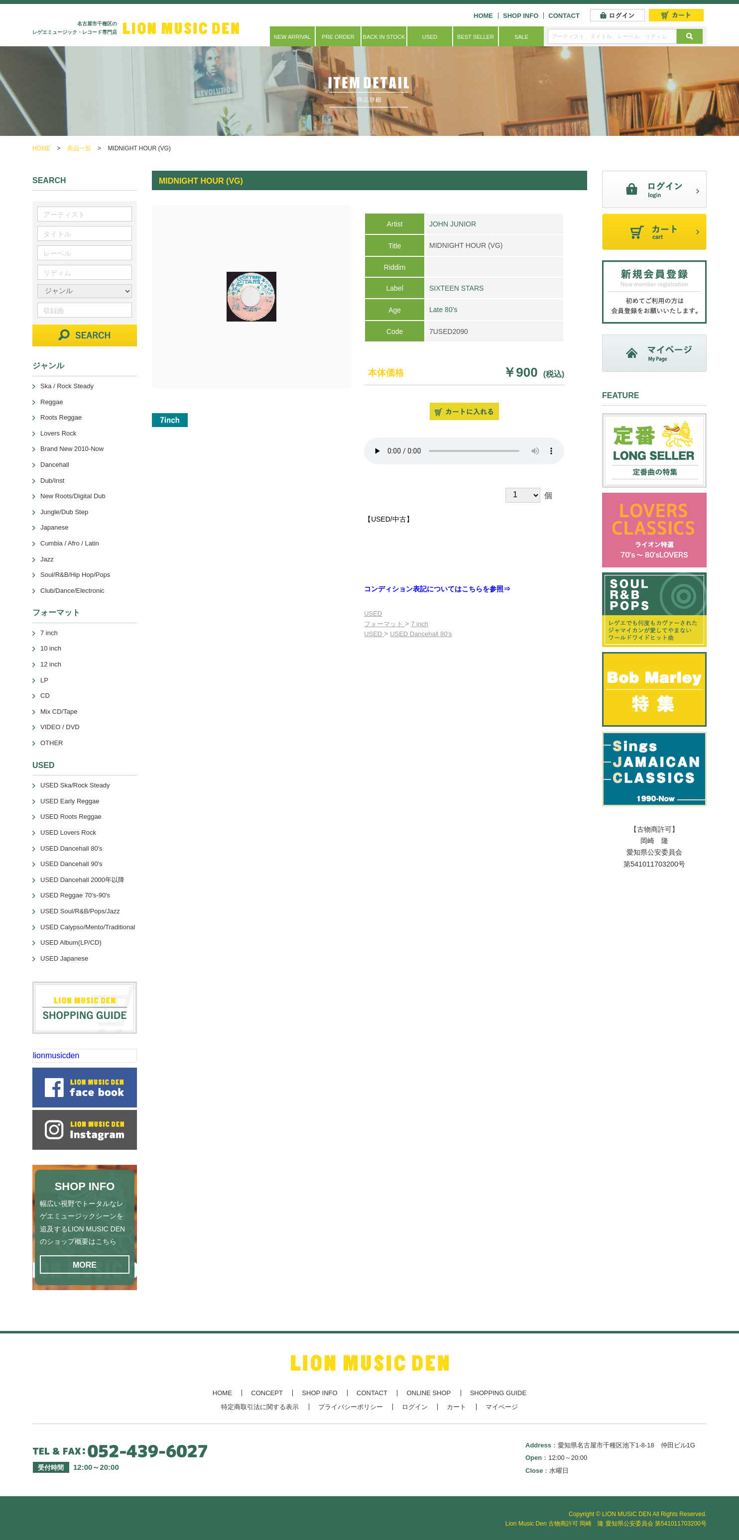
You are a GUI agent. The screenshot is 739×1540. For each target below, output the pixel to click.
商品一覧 (79, 148)
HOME (483, 15)
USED (430, 37)
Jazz (47, 559)
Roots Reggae (61, 417)
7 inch (419, 624)
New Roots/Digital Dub (73, 496)
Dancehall (54, 464)
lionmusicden (56, 1055)
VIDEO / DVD (60, 727)
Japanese (54, 527)
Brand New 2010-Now (72, 448)
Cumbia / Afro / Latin (69, 543)
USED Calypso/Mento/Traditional (87, 927)
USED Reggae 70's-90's (75, 895)
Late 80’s (443, 310)
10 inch (50, 648)
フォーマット (384, 624)
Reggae (51, 402)
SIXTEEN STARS (456, 288)
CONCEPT (267, 1393)
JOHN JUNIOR (452, 224)
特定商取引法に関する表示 (260, 1407)
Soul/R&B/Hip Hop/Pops (75, 574)
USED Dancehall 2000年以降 (82, 879)
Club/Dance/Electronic (72, 590)
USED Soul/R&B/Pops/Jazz (80, 911)
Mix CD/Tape (58, 711)
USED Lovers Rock (68, 832)
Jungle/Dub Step (64, 512)
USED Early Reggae (70, 801)
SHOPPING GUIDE (498, 1393)
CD (45, 695)
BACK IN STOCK (384, 37)
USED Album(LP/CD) (71, 942)
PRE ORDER (338, 37)
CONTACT (564, 15)
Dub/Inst (52, 480)
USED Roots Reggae (71, 816)
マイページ (502, 1407)
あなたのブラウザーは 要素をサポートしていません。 (464, 451)
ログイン (415, 1407)
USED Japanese (64, 958)
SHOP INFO (520, 15)
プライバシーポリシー (350, 1407)
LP (44, 680)
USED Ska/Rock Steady (75, 785)
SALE (521, 37)
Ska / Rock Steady (67, 386)
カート (456, 1407)
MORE (85, 1265)
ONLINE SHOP (428, 1393)
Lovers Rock (58, 433)
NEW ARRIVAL (292, 37)
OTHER (51, 743)
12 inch (50, 664)
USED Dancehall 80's (421, 634)
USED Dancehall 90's (71, 864)
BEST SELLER (475, 37)
